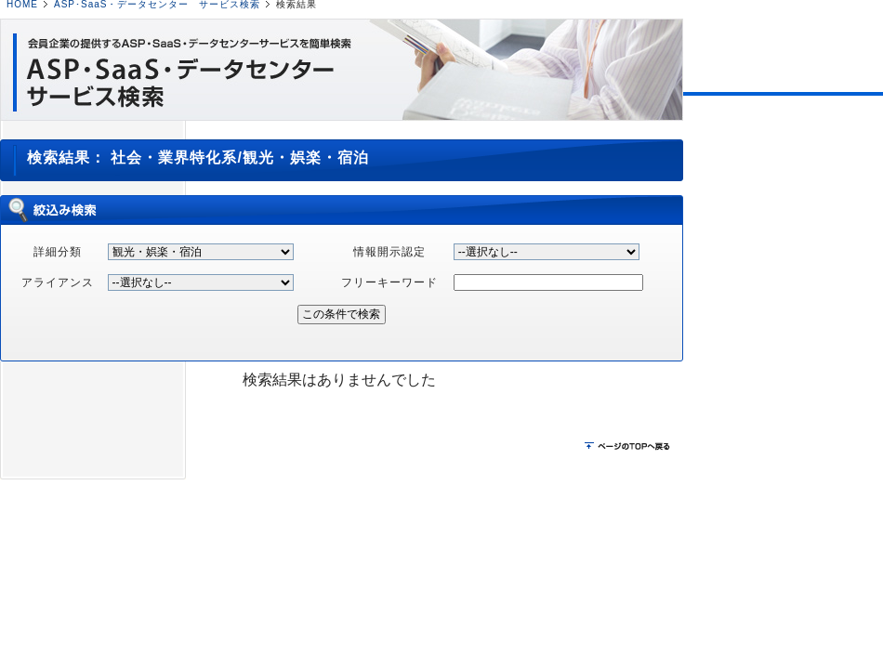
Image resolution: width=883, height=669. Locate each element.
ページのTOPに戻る (629, 447)
